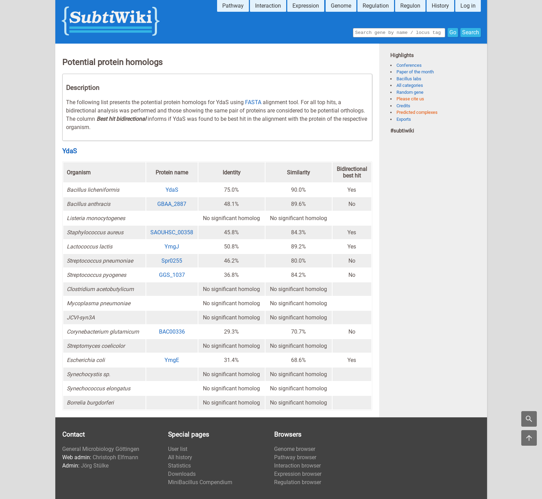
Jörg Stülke (95, 465)
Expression (305, 5)
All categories (409, 85)
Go (452, 32)
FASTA (253, 102)
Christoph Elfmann (115, 457)
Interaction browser (297, 465)
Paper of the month (415, 71)
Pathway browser (295, 457)
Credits (403, 105)
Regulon (410, 5)
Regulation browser (297, 482)
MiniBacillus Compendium (200, 482)
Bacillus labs (408, 78)
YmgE (172, 360)
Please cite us (410, 98)
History (440, 5)
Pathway (233, 5)
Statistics (179, 465)
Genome (341, 5)
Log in (468, 5)
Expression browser (297, 474)
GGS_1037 (172, 275)
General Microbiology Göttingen (100, 449)
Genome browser (294, 449)
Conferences (409, 65)
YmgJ (172, 246)
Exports (403, 119)
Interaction (268, 5)
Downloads (182, 474)
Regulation (376, 5)
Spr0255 (171, 260)
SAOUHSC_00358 (171, 232)
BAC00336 (172, 331)
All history (180, 457)
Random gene (409, 92)
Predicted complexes (417, 112)
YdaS (69, 151)
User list (177, 449)
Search (470, 32)
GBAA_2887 (171, 204)
